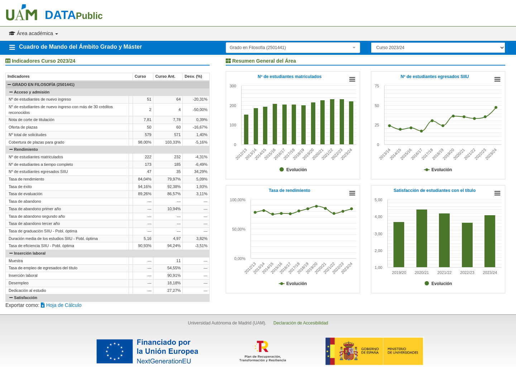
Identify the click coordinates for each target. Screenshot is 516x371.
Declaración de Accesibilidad (300, 323)
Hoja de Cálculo (61, 305)
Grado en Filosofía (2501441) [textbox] (258, 47)
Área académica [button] (33, 33)
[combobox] (293, 47)
